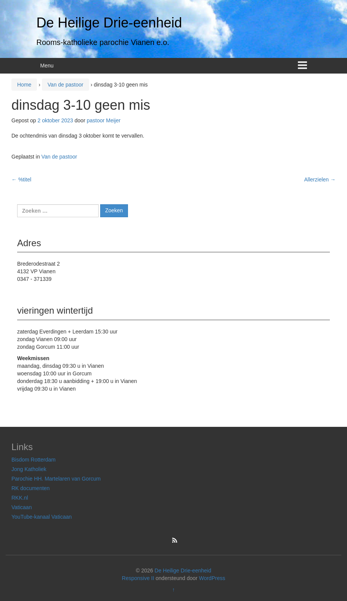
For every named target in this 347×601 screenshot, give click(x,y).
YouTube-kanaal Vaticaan (41, 517)
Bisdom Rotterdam (33, 460)
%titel (21, 179)
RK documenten (30, 488)
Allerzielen (320, 179)
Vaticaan (21, 507)
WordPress (212, 578)
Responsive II (138, 578)
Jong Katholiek (28, 469)
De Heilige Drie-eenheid (109, 22)
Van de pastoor (65, 85)
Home (24, 85)
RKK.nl (19, 498)
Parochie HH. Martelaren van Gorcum (56, 479)
